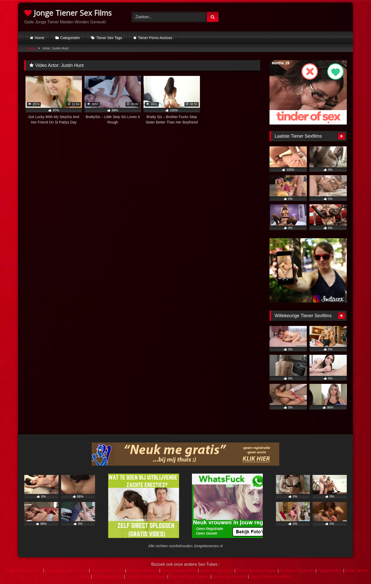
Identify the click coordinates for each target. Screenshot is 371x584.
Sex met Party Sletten (189, 576)
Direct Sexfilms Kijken (256, 570)
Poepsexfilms (330, 570)
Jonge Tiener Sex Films (68, 13)
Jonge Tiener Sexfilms (270, 576)
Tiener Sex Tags (109, 38)
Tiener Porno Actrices (155, 38)
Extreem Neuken (142, 570)
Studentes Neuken (230, 576)
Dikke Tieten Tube (107, 570)
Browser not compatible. (293, 16)
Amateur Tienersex (297, 570)
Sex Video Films (108, 576)
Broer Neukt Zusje (216, 570)
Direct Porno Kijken (179, 570)
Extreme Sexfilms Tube (66, 570)
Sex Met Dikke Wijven (146, 576)
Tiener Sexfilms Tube (22, 570)
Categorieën (70, 38)
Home (39, 38)
